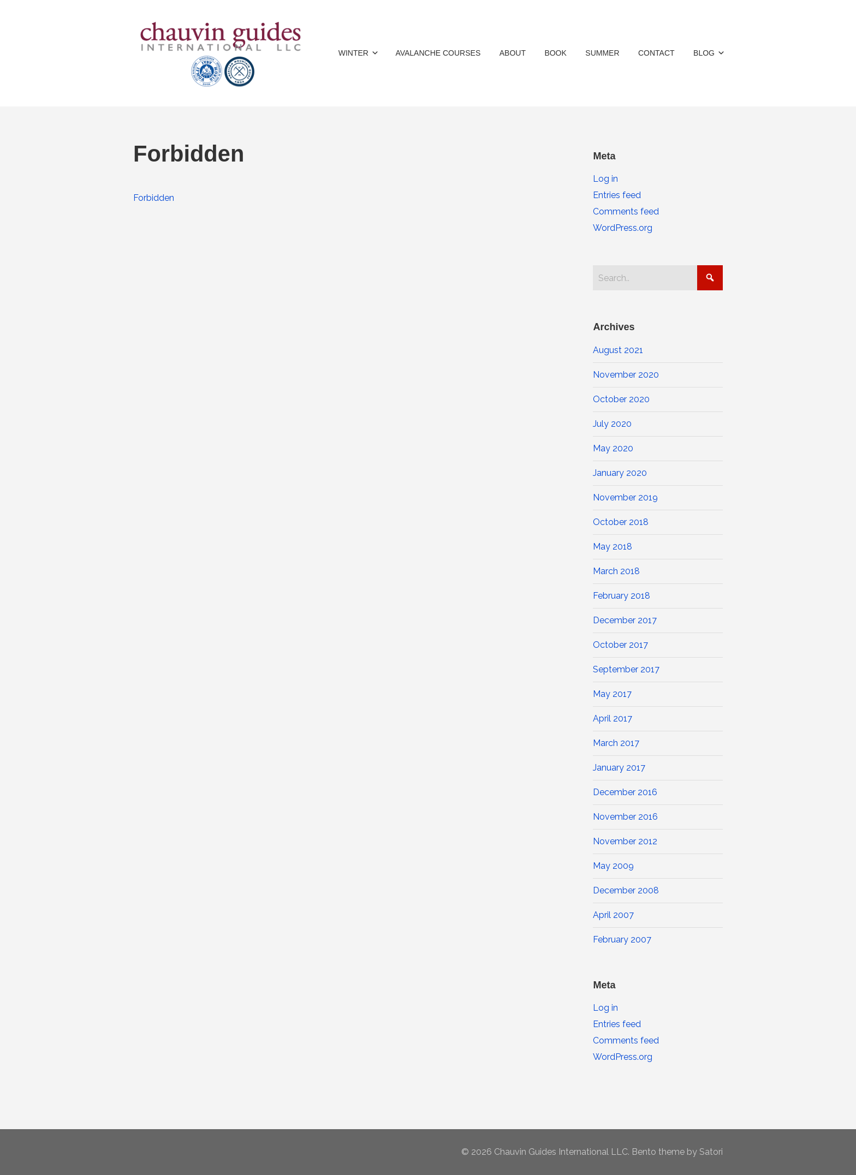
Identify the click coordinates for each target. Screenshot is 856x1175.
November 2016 (625, 817)
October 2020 (621, 399)
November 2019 (625, 497)
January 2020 (620, 473)
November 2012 (625, 841)
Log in (605, 179)
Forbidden (153, 198)
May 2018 (612, 546)
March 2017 (616, 743)
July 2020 (612, 424)
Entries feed (617, 195)
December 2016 (625, 792)
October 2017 (620, 645)
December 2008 (626, 890)
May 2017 (612, 694)
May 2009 (613, 866)
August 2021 (618, 350)
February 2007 (622, 939)
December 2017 (625, 620)
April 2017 (612, 718)
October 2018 (621, 522)
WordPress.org (622, 228)
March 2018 (616, 571)
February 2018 (621, 596)
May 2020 (613, 448)
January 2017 (619, 767)
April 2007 (613, 915)
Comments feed (626, 211)
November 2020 (626, 374)
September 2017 (626, 669)
